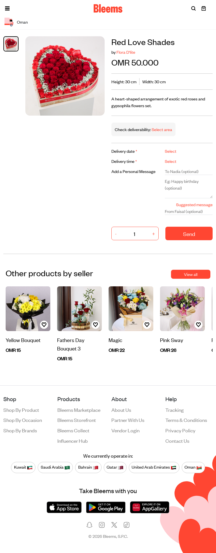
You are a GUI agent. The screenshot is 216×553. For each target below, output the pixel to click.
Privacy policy (180, 430)
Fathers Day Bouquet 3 (70, 344)
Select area (161, 129)
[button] (7, 8)
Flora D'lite (125, 52)
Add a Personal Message (133, 171)
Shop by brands (20, 430)
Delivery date (124, 151)
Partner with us (127, 419)
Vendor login (125, 430)
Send (189, 233)
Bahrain (88, 467)
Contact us (177, 440)
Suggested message (194, 204)
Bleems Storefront (76, 419)
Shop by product (21, 409)
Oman (193, 467)
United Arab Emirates (154, 467)
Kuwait (23, 467)
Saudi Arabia (55, 467)
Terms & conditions (186, 419)
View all (190, 274)
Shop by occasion (22, 419)
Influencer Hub (72, 440)
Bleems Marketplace (78, 409)
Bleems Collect (73, 430)
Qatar (115, 467)
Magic (115, 339)
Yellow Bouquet (23, 339)
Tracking (174, 409)
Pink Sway (171, 339)
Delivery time (124, 161)
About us (121, 409)
